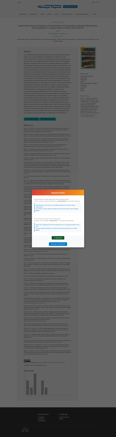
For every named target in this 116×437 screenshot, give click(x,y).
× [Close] (81, 192)
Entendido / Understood (58, 244)
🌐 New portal (58, 238)
